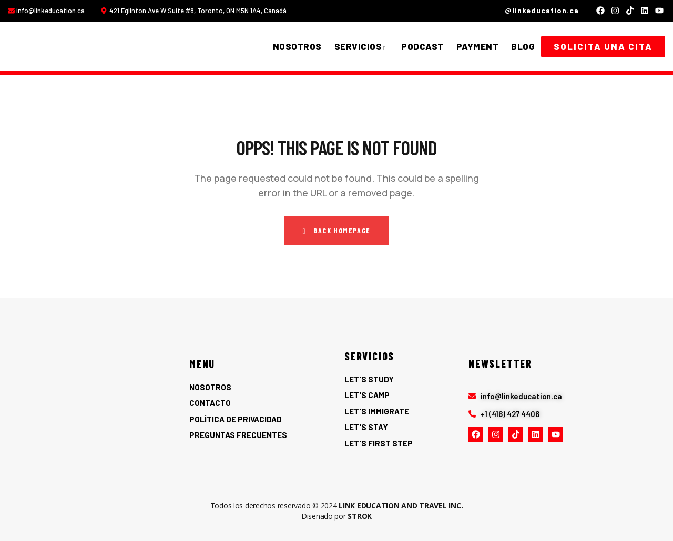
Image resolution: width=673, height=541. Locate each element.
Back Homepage (336, 230)
